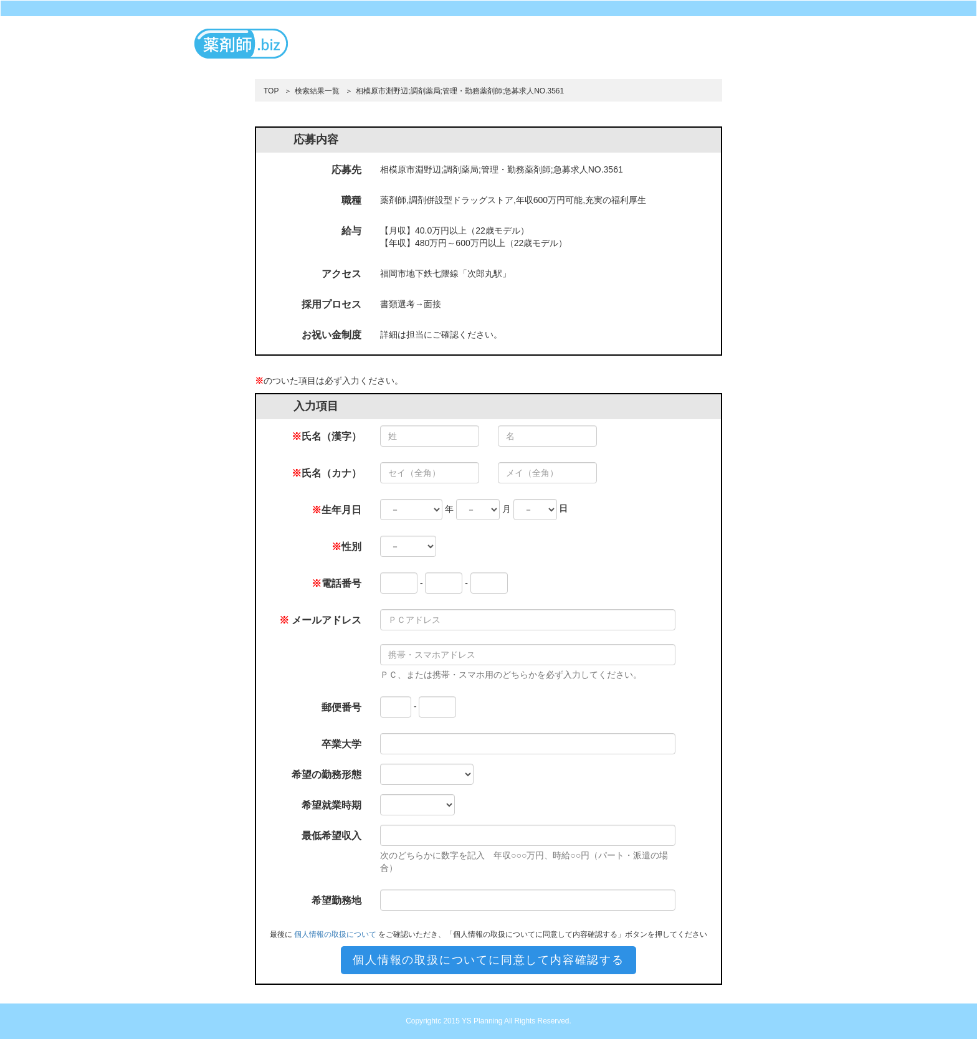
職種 (351, 200)
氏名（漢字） (326, 436)
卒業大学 (341, 744)
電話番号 (336, 583)
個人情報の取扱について (335, 934)
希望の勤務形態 (326, 774)
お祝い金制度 (331, 335)
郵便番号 (341, 707)
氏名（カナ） (326, 473)
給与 (351, 230)
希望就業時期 (331, 805)
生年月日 (336, 510)
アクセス (341, 273)
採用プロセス (331, 304)
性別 (346, 546)
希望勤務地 (336, 900)
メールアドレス (320, 620)
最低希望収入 (331, 835)
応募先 (346, 169)
